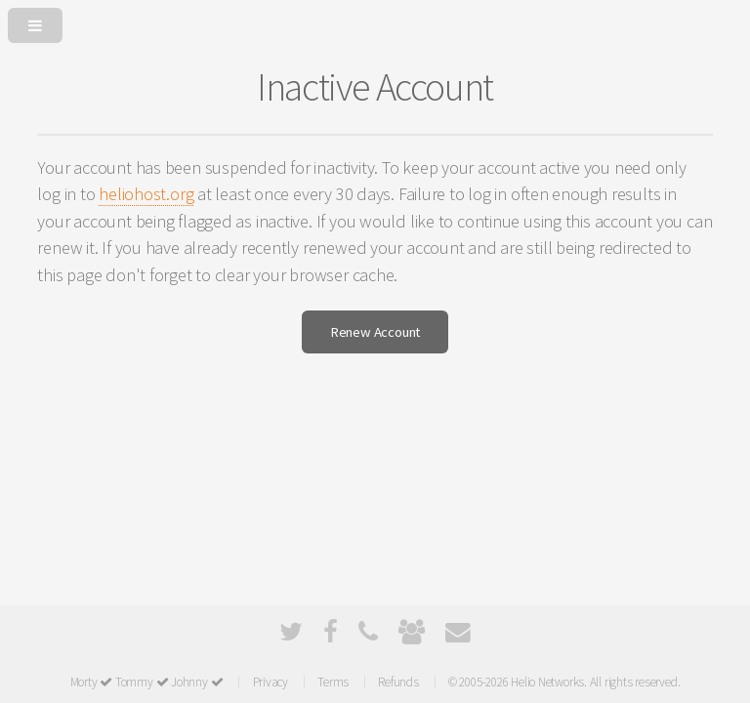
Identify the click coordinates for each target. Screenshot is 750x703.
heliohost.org (146, 194)
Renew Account (375, 332)
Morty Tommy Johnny (147, 682)
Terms (333, 682)
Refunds (398, 682)
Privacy (270, 682)
